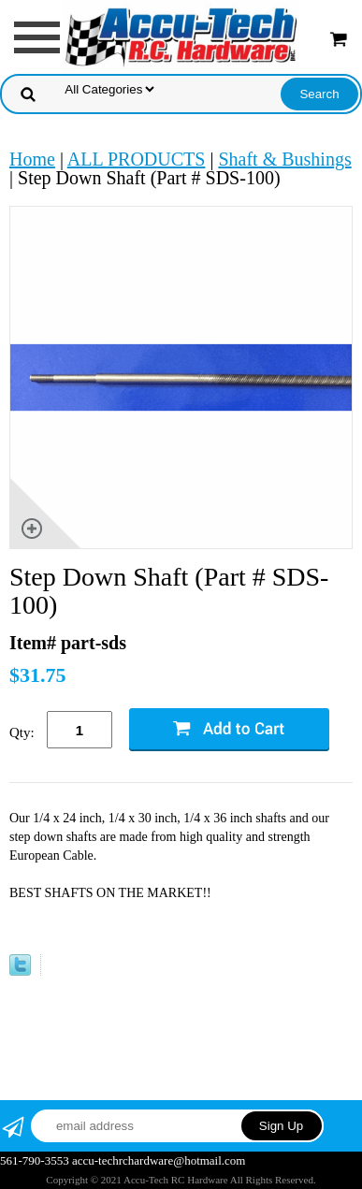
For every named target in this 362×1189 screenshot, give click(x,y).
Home (32, 159)
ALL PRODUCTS (136, 159)
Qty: (22, 732)
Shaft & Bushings (284, 159)
